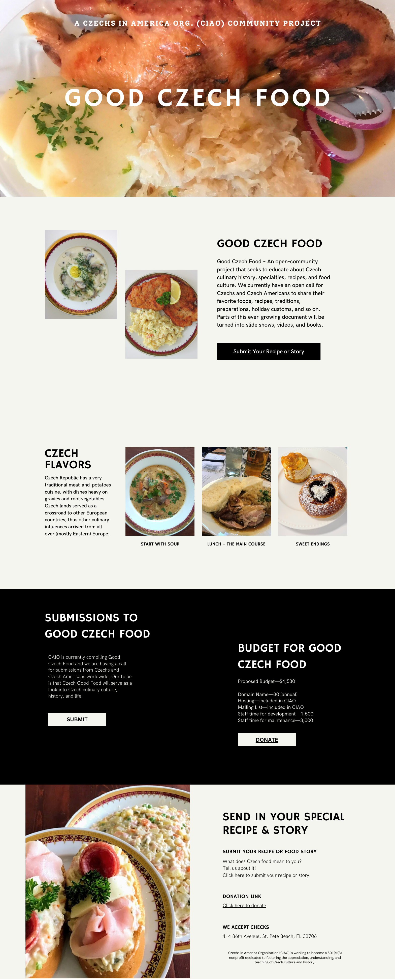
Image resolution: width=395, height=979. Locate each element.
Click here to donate (244, 906)
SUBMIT (77, 719)
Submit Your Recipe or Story (269, 351)
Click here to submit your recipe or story (266, 875)
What (229, 861)
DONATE (267, 739)
